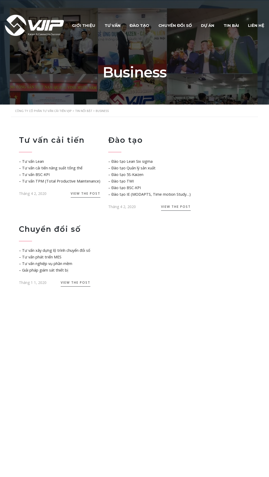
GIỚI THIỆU (90, 24)
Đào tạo (123, 140)
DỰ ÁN (220, 24)
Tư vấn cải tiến (52, 140)
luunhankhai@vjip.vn (39, 417)
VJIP (61, 468)
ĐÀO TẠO (149, 24)
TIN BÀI (245, 24)
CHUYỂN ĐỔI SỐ (186, 24)
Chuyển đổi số (51, 229)
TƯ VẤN (121, 24)
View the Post (83, 193)
